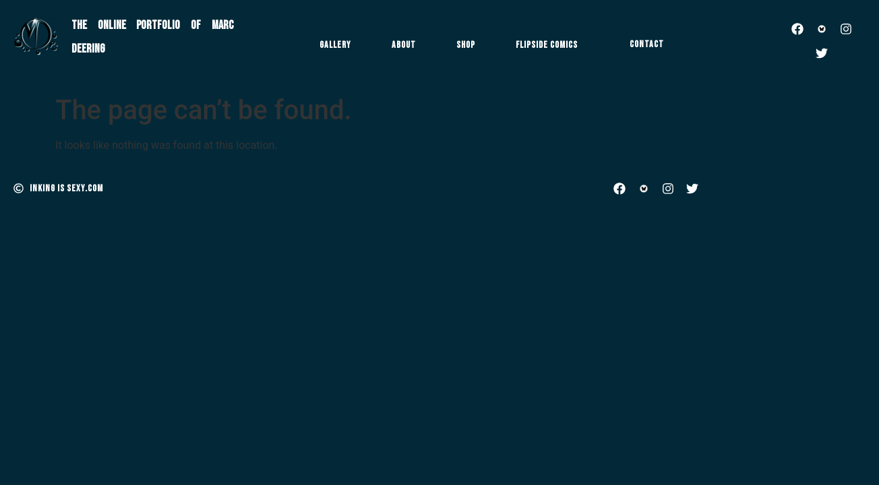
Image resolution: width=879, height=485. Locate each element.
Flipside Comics (547, 45)
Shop (465, 45)
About (404, 45)
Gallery (335, 45)
